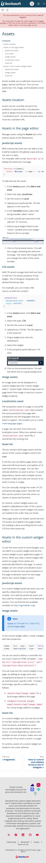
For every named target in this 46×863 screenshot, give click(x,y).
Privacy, (33, 850)
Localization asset (12, 60)
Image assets (10, 57)
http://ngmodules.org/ (24, 605)
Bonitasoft (25, 842)
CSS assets (9, 53)
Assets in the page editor (13, 47)
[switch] (38, 3)
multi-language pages (12, 423)
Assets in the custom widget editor (17, 66)
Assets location (9, 44)
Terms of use (23, 844)
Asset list (8, 63)
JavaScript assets (12, 50)
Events (36, 842)
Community (11, 842)
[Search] (32, 3)
